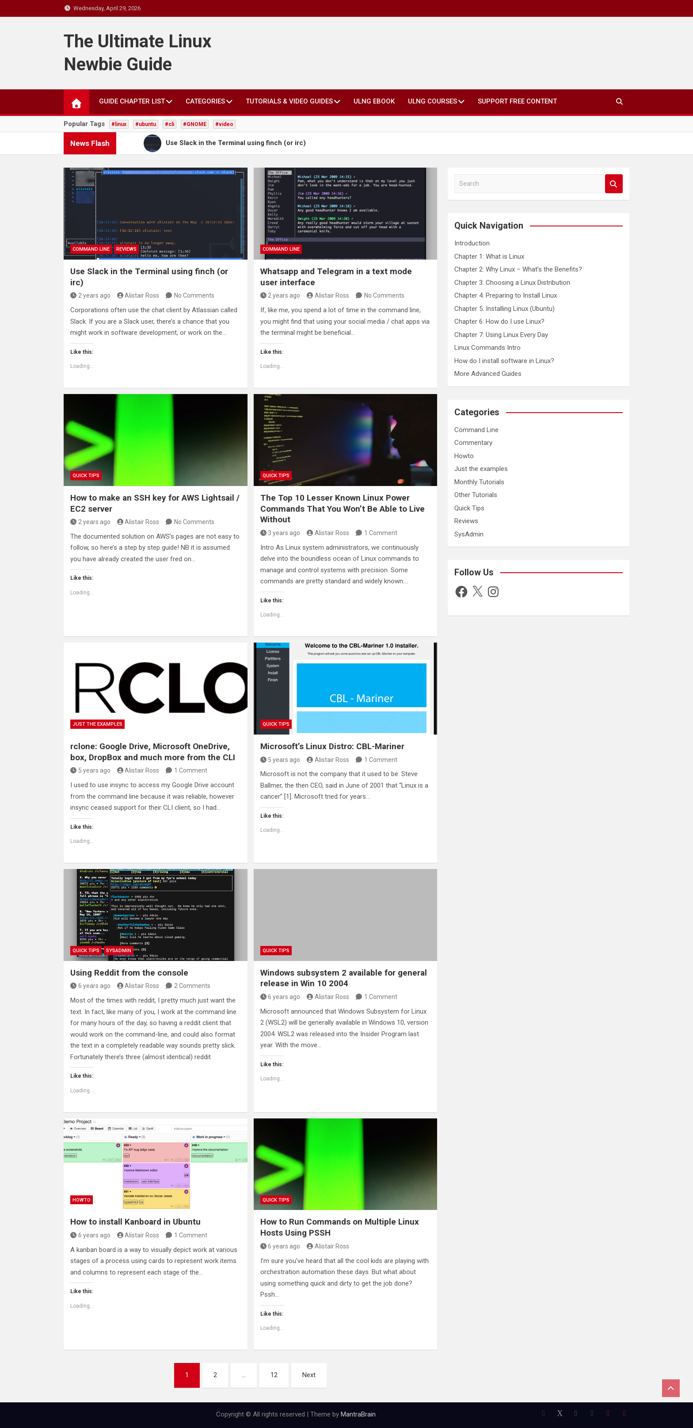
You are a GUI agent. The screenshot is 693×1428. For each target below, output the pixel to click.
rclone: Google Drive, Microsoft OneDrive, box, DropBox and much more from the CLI (152, 751)
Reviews (126, 249)
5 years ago (90, 770)
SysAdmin (118, 950)
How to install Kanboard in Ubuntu (135, 1222)
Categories (205, 101)
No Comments (194, 295)
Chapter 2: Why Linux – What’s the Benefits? (518, 269)
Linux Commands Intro (487, 348)
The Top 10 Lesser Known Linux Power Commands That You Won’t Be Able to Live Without (342, 508)
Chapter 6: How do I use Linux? (499, 321)
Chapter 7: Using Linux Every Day (501, 335)
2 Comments (192, 985)
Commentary (473, 443)
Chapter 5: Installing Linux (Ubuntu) (504, 309)
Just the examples (97, 724)
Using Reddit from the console (129, 973)
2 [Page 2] (215, 1375)
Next (309, 1375)
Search (614, 183)
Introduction (472, 243)
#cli (169, 124)
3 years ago (280, 532)
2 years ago (90, 295)
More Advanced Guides (488, 374)
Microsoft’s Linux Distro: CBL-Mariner (332, 746)
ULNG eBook (374, 101)
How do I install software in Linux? (504, 361)
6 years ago (90, 985)
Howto (81, 1200)
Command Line (91, 249)
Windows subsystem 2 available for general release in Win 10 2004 (343, 978)
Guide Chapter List (132, 101)
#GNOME (194, 124)
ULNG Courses (432, 101)
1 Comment (380, 532)
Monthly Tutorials (479, 482)
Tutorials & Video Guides (289, 101)
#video (224, 124)
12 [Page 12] (274, 1375)
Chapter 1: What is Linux (489, 256)
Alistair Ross (138, 295)
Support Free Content (517, 101)
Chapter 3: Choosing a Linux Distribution (512, 283)
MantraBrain (358, 1414)
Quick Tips (85, 476)
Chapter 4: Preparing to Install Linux (505, 295)
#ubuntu (145, 124)
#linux (118, 124)
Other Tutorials (475, 495)
